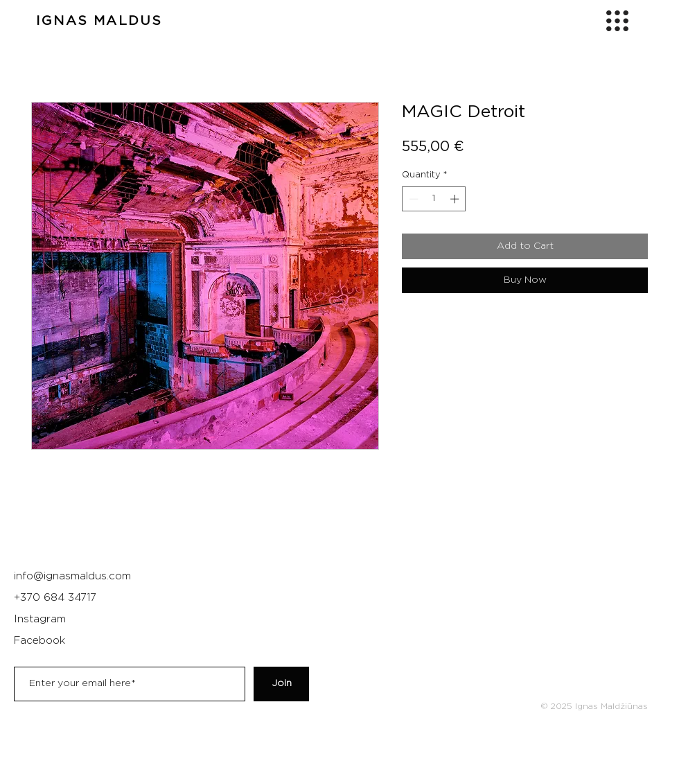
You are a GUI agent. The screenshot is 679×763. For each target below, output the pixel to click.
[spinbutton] (434, 199)
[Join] (281, 684)
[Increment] (456, 199)
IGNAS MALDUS (99, 21)
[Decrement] (412, 199)
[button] (617, 20)
